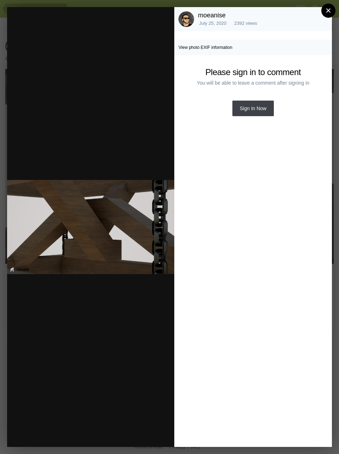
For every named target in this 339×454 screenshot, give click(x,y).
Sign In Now (253, 108)
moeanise (212, 15)
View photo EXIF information (205, 47)
